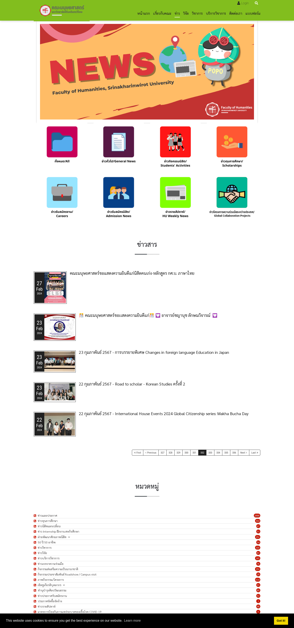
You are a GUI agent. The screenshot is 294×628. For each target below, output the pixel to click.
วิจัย (186, 13)
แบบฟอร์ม (252, 13)
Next (242, 452)
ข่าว (177, 13)
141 (257, 558)
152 (257, 569)
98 (258, 606)
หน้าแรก (143, 13)
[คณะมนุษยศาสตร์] (61, 10)
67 (258, 526)
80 (258, 590)
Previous (151, 452)
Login (245, 3)
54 (258, 542)
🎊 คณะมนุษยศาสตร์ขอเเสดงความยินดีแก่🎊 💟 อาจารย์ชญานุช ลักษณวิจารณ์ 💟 (148, 315)
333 (210, 452)
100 (257, 547)
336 (234, 452)
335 (226, 452)
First (138, 452)
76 (258, 563)
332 (202, 452)
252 (257, 537)
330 (186, 452)
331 (194, 452)
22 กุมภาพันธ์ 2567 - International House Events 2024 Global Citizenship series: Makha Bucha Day (163, 413)
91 (258, 585)
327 (162, 452)
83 (258, 552)
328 (170, 452)
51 (258, 531)
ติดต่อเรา (235, 13)
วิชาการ (197, 13)
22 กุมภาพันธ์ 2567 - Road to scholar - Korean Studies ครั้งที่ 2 (132, 384)
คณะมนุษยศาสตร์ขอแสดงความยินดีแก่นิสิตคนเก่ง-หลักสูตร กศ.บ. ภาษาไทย (132, 273)
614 (257, 579)
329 (178, 452)
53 (258, 595)
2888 (257, 515)
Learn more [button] (132, 620)
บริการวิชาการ (216, 13)
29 (258, 574)
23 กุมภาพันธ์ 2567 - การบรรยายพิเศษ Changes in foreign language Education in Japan (154, 352)
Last (253, 452)
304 (257, 520)
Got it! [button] (281, 620)
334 (218, 452)
